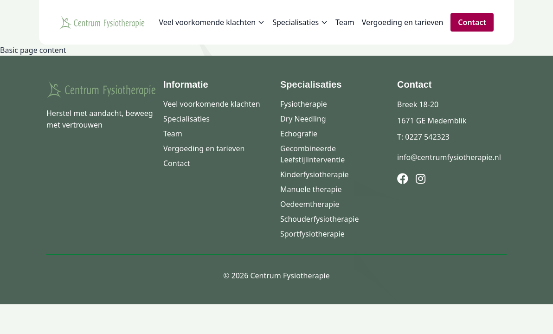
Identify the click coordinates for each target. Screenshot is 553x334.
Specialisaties (300, 22)
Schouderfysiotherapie (319, 219)
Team (344, 22)
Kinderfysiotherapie (314, 174)
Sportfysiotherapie (312, 234)
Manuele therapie (311, 189)
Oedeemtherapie (309, 204)
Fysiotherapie (303, 104)
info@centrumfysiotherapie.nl (449, 157)
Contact (472, 22)
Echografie (298, 133)
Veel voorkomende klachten (212, 22)
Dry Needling (303, 119)
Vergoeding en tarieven (402, 22)
